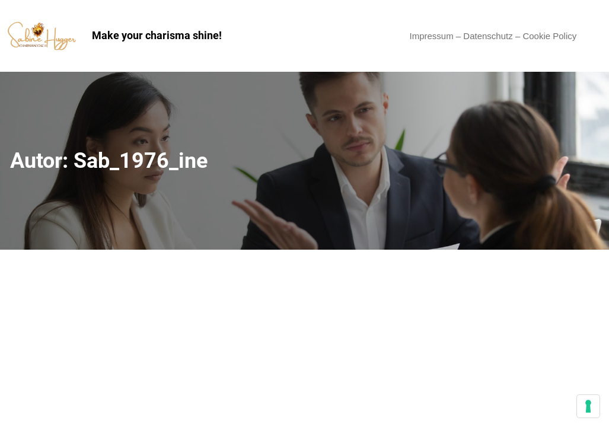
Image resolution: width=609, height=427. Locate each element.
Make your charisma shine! (157, 35)
